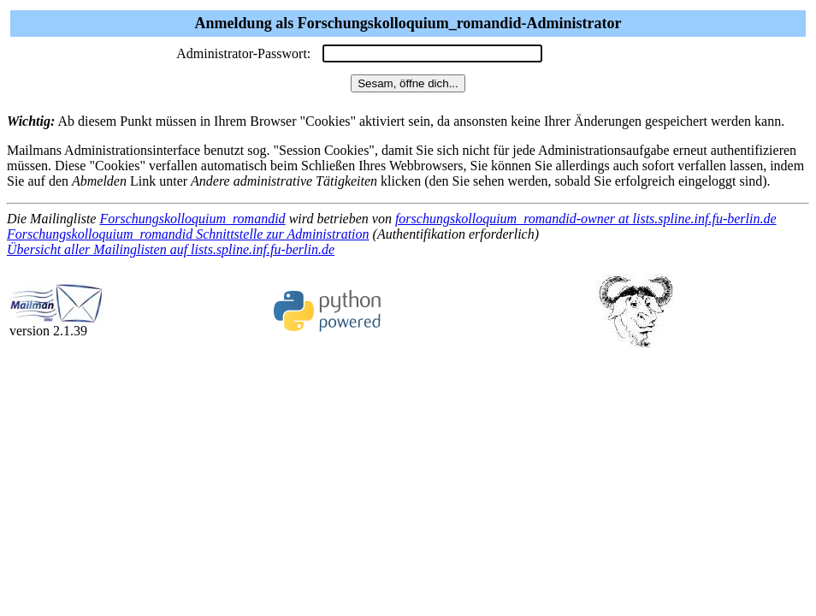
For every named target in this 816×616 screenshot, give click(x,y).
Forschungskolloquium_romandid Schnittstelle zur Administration (188, 234)
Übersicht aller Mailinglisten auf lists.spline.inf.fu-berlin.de (170, 249)
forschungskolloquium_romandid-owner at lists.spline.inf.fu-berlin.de (586, 218)
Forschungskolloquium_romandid (192, 218)
